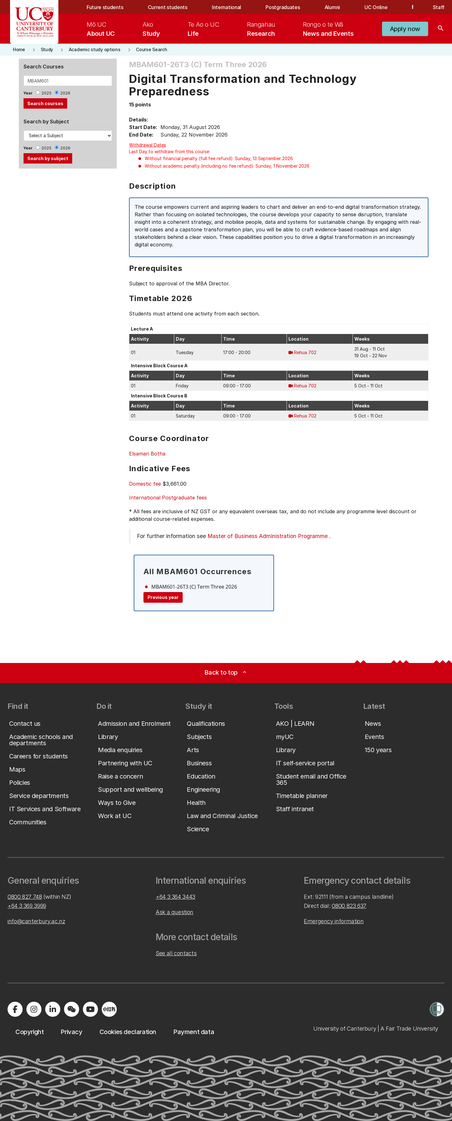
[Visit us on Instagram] (33, 1009)
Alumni (332, 7)
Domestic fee (145, 484)
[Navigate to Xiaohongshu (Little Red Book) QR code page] (109, 1009)
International (226, 7)
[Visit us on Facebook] (15, 1009)
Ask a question (174, 912)
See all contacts (176, 953)
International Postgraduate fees (168, 497)
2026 (65, 93)
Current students (167, 7)
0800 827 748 (25, 896)
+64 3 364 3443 (175, 896)
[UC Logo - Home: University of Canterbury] (34, 22)
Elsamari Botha (147, 453)
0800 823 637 (349, 906)
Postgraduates (283, 7)
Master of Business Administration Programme (267, 536)
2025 (46, 93)
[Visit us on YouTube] (90, 1009)
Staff (438, 7)
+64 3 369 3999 (27, 906)
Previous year (163, 597)
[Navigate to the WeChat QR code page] (71, 1009)
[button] (405, 29)
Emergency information (333, 921)
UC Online (375, 7)
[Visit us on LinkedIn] (52, 1009)
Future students (105, 7)
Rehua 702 (305, 352)
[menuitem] (101, 29)
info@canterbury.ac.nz (36, 921)
